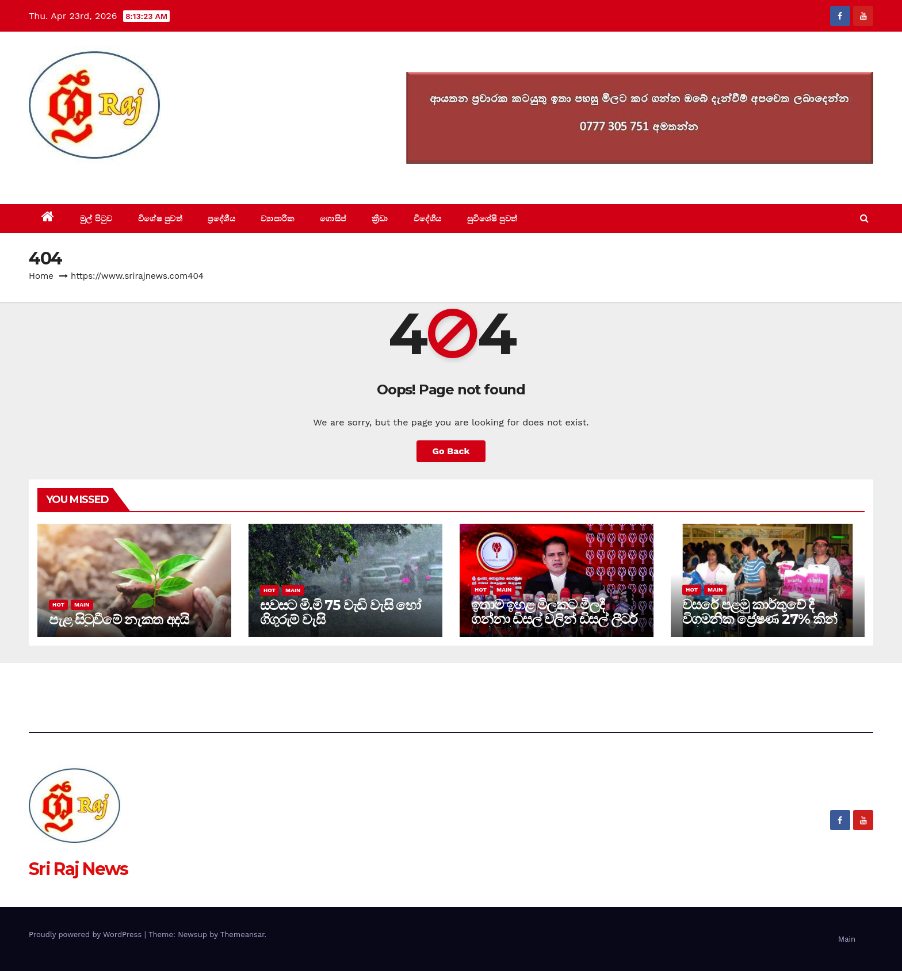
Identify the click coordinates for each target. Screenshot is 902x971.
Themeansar (242, 934)
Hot (58, 604)
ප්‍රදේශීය (221, 218)
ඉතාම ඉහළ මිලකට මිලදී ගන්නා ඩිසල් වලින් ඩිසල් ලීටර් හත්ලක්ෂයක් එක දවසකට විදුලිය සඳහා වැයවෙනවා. (554, 626)
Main (81, 604)
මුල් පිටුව (96, 218)
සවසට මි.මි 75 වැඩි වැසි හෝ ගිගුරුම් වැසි (340, 612)
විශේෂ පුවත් (160, 218)
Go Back (451, 451)
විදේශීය (428, 218)
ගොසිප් (333, 218)
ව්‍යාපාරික (278, 218)
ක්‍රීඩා (380, 218)
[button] (864, 218)
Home (41, 276)
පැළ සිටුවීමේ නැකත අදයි (119, 619)
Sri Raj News (78, 178)
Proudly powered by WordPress (86, 934)
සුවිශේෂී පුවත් (492, 218)
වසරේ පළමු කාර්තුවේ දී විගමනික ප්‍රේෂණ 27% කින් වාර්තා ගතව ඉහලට (759, 619)
